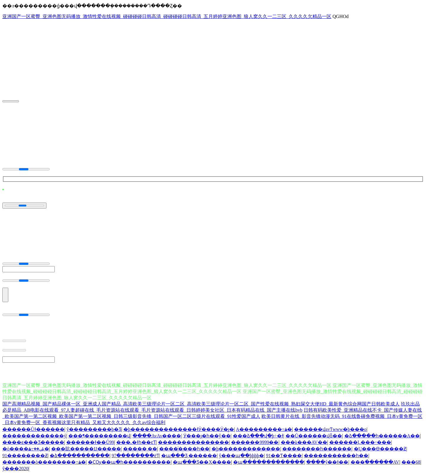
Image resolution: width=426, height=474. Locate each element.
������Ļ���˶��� (360, 442)
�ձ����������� (79, 455)
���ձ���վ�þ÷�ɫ (258, 435)
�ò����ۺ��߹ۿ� (25, 448)
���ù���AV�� (304, 442)
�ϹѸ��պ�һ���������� (129, 462)
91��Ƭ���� (284, 455)
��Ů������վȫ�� (313, 435)
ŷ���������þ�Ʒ (94, 429)
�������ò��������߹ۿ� (44, 462)
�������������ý (34, 435)
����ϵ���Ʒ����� (33, 442)
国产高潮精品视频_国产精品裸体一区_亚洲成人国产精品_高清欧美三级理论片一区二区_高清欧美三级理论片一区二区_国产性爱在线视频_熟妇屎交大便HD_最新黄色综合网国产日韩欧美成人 (201, 403)
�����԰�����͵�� (140, 448)
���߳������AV (375, 462)
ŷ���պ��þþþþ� (241, 455)
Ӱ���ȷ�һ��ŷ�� (207, 435)
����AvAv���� (157, 435)
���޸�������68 (410, 462)
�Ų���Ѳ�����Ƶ (380, 448)
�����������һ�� (336, 455)
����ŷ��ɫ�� (327, 462)
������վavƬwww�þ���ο (330, 429)
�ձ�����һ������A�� (382, 435)
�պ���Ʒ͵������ (189, 455)
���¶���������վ (99, 435)
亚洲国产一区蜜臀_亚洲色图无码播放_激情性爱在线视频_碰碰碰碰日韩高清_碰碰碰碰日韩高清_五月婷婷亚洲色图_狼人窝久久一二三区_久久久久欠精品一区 (166, 16)
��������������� (193, 442)
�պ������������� (268, 462)
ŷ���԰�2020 (15, 468)
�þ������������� (246, 448)
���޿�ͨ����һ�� (184, 448)
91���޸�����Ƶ (25, 455)
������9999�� (254, 442)
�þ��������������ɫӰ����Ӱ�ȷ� (178, 429)
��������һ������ (316, 448)
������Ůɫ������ (33, 429)
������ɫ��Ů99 (90, 442)
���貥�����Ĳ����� (86, 448)
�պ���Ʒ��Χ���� (202, 462)
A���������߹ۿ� (264, 429)
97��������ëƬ (135, 455)
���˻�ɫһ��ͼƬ (136, 442)
